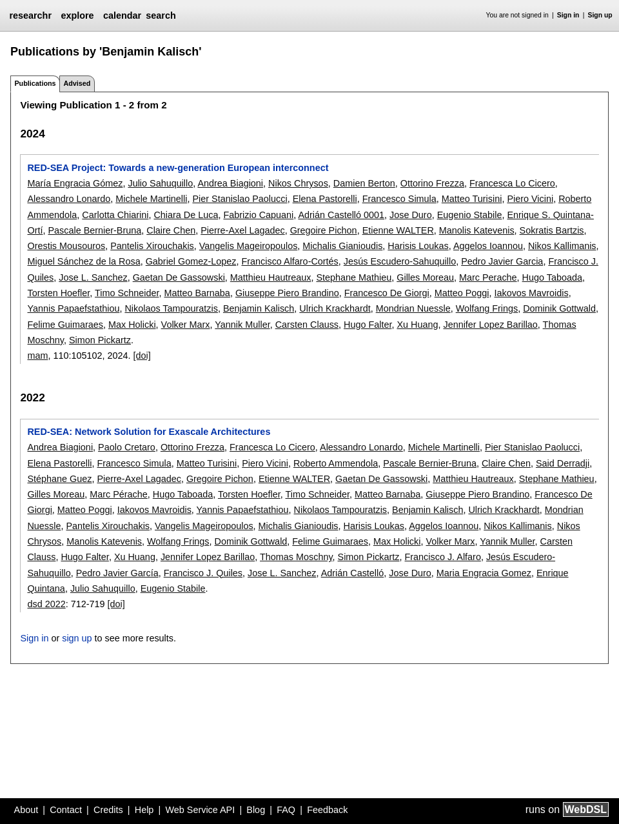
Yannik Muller (242, 324)
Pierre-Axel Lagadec (242, 230)
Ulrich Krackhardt (334, 308)
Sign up (600, 15)
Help (144, 810)
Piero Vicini (530, 199)
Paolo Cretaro (126, 447)
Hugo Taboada (552, 277)
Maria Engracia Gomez (484, 573)
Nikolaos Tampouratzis (171, 308)
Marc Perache (488, 277)
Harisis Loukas (418, 246)
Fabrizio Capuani (258, 215)
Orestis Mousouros (66, 246)
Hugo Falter (367, 324)
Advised (76, 83)
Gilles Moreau (425, 277)
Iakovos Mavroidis (531, 293)
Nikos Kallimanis (562, 246)
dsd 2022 (46, 604)
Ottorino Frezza (432, 183)
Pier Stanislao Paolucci (239, 199)
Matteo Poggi (462, 293)
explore (77, 15)
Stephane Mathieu (353, 277)
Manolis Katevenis (477, 230)
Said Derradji (562, 463)
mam (37, 355)
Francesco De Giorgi (386, 293)
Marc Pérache (119, 494)
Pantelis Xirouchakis (152, 246)
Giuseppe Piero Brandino (287, 293)
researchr (30, 15)
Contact (66, 810)
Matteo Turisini (472, 199)
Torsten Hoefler (58, 293)
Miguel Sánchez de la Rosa (83, 261)
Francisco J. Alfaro (443, 557)
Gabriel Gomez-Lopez (191, 261)
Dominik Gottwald (559, 308)
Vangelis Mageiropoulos (248, 246)
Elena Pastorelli (325, 199)
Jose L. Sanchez (93, 277)
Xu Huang (417, 324)
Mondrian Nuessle (413, 308)
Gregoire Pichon (323, 230)
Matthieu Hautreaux (270, 277)
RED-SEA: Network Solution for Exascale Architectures (148, 432)
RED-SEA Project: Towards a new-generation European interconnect (177, 168)
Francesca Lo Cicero (512, 183)
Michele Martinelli (151, 199)
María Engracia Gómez (75, 183)
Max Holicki (132, 324)
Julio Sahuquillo (160, 183)
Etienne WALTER (398, 230)
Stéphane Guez (59, 479)
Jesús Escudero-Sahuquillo (400, 261)
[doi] (142, 355)
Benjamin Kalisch (258, 308)
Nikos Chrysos (298, 183)
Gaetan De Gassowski (179, 277)
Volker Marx (185, 324)
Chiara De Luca (185, 215)
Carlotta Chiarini (115, 215)
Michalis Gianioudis (342, 246)
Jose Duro (410, 215)
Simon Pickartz (100, 340)
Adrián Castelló (352, 573)
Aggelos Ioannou (488, 246)
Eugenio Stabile (469, 215)
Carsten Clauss (307, 324)
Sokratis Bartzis (552, 230)
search (160, 15)
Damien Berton (364, 183)
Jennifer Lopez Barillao (490, 324)
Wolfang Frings (487, 308)
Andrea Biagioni (230, 183)
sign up (77, 638)
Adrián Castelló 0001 (341, 215)
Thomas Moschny (296, 557)
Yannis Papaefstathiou (73, 308)
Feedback (327, 810)
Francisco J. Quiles (203, 573)
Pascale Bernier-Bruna (94, 230)
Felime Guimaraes (65, 324)
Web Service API (200, 810)
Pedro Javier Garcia (502, 261)
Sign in (568, 15)
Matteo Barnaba (197, 293)
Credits (108, 810)
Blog (255, 810)
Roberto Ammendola (335, 463)
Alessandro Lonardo (68, 199)
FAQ (286, 810)
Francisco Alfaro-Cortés (289, 261)
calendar (122, 15)
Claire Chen (170, 230)
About (26, 810)
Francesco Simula (399, 199)
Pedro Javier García (117, 573)
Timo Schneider (127, 293)
